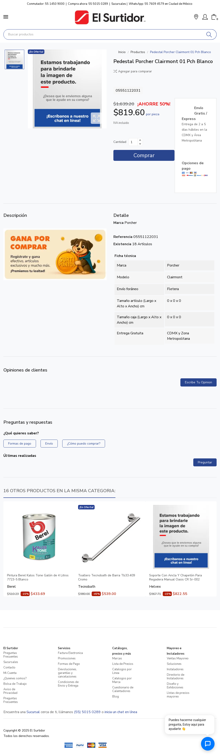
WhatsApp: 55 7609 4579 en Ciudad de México (160, 4)
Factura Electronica (70, 653)
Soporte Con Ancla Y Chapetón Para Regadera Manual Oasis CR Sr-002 (175, 577)
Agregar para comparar (132, 71)
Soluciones (174, 664)
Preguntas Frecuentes (10, 655)
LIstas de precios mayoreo (178, 695)
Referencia (122, 236)
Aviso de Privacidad (10, 691)
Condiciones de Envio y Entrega (68, 684)
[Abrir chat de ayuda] (208, 744)
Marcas (117, 658)
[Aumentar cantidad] (140, 140)
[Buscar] (209, 34)
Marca (118, 222)
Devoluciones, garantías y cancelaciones (67, 673)
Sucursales (118, 4)
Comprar (144, 155)
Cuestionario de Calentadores (122, 689)
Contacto (9, 667)
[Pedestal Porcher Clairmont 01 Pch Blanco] (67, 88)
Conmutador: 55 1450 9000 (46, 4)
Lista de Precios (122, 664)
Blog (115, 697)
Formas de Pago (69, 664)
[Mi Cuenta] (205, 17)
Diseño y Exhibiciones (175, 686)
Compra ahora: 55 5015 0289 (88, 4)
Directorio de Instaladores (175, 676)
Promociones (67, 658)
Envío (49, 443)
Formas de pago (19, 443)
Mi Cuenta (10, 673)
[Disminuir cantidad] (140, 144)
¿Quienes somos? (14, 678)
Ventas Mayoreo (178, 658)
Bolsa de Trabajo (15, 684)
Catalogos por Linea (122, 671)
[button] (196, 17)
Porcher (130, 222)
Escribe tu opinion (198, 382)
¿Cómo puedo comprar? (83, 443)
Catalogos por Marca (122, 680)
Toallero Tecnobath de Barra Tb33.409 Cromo (106, 577)
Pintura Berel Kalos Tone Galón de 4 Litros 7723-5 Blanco (38, 577)
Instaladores (175, 669)
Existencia (122, 244)
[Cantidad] (133, 142)
